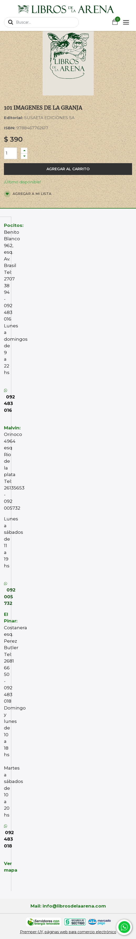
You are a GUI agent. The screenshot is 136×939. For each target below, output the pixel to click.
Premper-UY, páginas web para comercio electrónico (68, 932)
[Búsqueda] (10, 22)
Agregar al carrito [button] (68, 169)
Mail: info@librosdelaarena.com (68, 906)
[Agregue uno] (24, 150)
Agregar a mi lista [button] (27, 194)
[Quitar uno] (24, 156)
